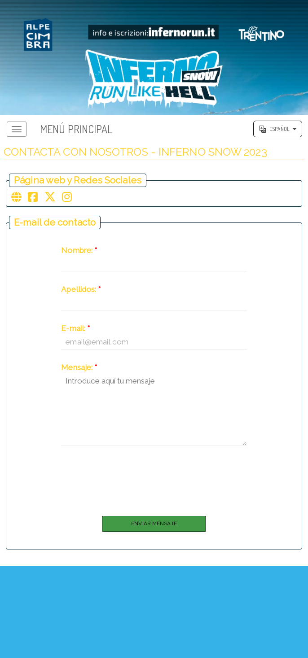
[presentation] (154, 482)
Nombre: (79, 254)
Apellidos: (81, 293)
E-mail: (75, 332)
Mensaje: (79, 371)
